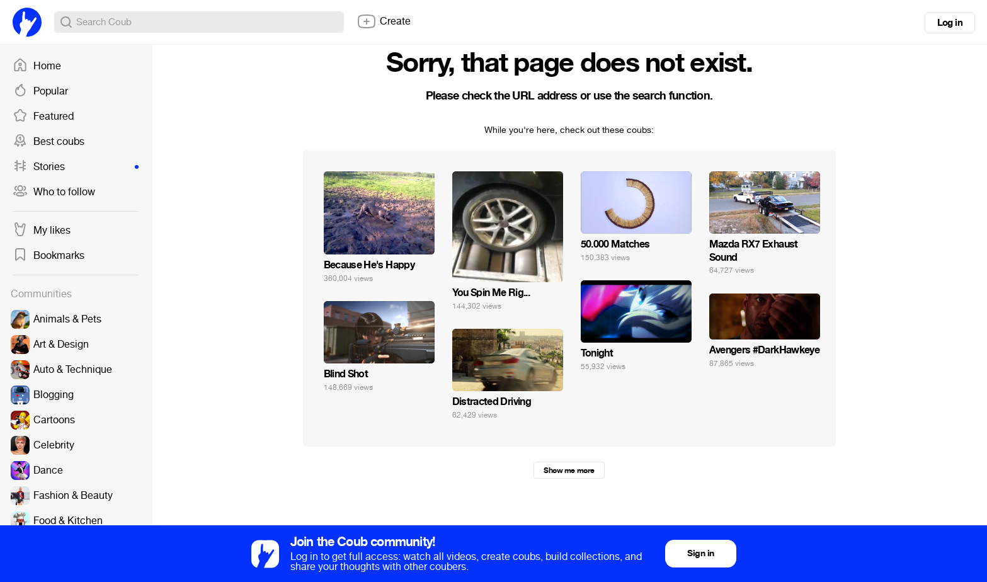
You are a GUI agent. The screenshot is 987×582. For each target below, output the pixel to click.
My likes (42, 230)
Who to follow (54, 192)
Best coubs (48, 142)
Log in (949, 22)
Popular (40, 91)
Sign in (700, 553)
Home (37, 66)
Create (384, 21)
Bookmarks (48, 256)
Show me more (569, 470)
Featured (43, 116)
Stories (76, 167)
